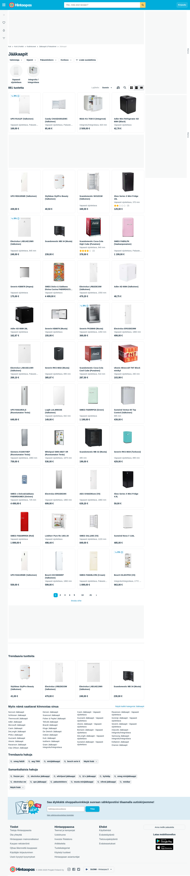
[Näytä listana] (136, 87)
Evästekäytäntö (106, 835)
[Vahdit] (4, 30)
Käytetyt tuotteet (63, 853)
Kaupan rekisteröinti (19, 844)
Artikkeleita (60, 844)
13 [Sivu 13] (82, 595)
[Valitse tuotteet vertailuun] (118, 88)
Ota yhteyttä (16, 835)
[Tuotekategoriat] (4, 5)
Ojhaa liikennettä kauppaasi (23, 848)
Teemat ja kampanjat (65, 831)
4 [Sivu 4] (69, 595)
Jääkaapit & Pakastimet (47, 47)
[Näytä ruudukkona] (131, 87)
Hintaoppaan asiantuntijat (67, 857)
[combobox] (102, 5)
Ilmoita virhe (76, 601)
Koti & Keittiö (19, 47)
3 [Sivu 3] (65, 595)
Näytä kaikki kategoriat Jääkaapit (129, 706)
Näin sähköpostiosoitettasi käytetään (60, 815)
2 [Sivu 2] (60, 595)
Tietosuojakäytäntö (108, 839)
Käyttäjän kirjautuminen (21, 853)
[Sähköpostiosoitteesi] (65, 809)
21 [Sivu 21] (91, 595)
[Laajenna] (4, 15)
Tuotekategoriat (62, 848)
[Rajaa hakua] (4, 38)
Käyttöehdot (105, 831)
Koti (9, 47)
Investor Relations (63, 839)
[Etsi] (143, 5)
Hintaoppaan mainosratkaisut (24, 839)
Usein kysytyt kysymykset (22, 857)
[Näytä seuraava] (96, 595)
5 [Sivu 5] (74, 595)
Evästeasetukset (107, 844)
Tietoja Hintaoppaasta (20, 831)
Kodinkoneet (31, 47)
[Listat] (4, 22)
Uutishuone (60, 835)
